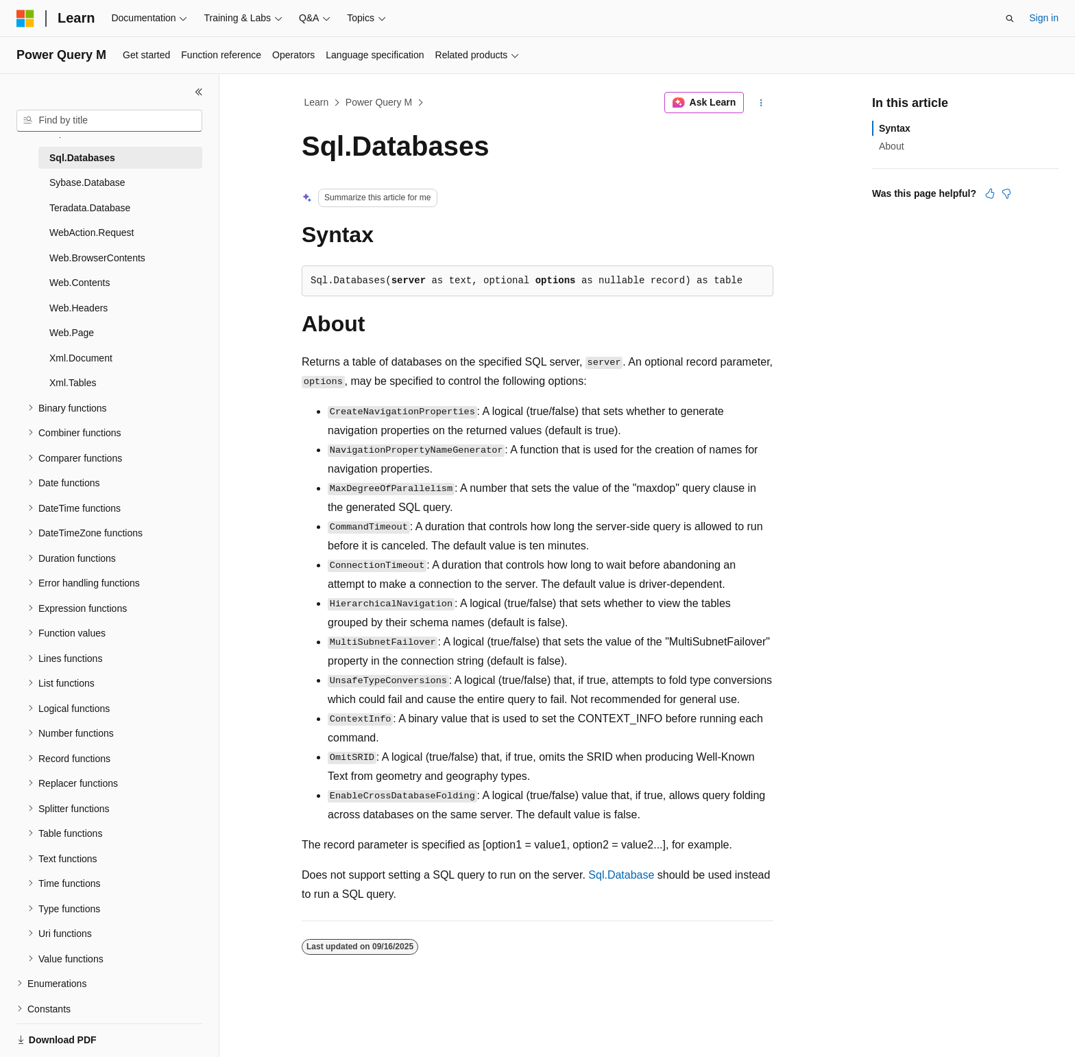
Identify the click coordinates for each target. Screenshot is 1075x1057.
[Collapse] (198, 92)
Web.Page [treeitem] (71, 332)
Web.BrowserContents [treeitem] (97, 257)
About (891, 146)
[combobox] (109, 121)
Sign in (1044, 17)
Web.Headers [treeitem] (78, 307)
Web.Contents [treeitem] (79, 282)
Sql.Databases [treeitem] (82, 157)
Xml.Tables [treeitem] (72, 382)
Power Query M (379, 102)
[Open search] (1010, 18)
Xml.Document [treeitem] (80, 358)
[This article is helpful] (990, 193)
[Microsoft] (25, 18)
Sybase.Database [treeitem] (87, 182)
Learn (316, 102)
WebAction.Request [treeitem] (91, 232)
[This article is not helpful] (1006, 193)
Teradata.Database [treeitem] (89, 207)
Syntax (894, 128)
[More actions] (761, 103)
